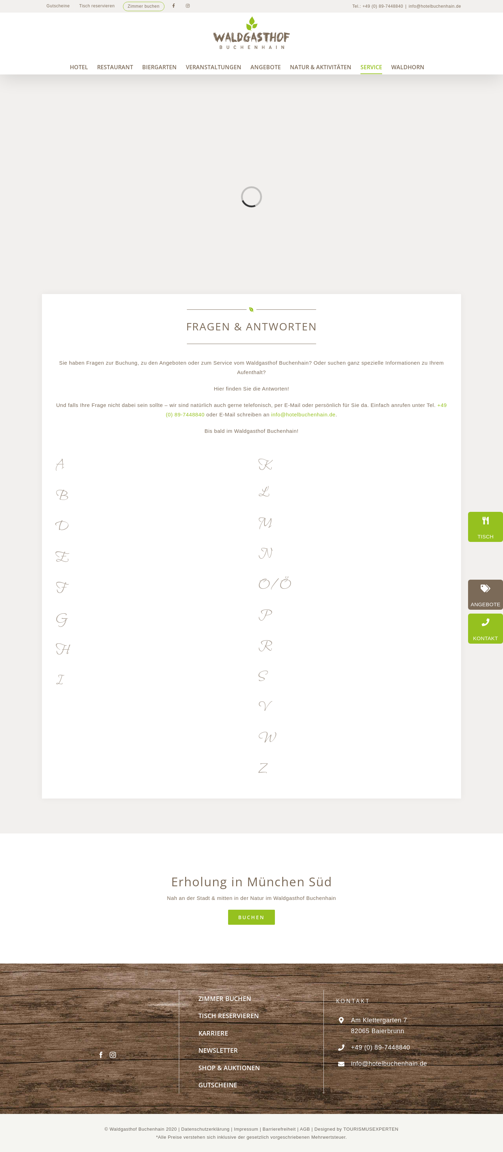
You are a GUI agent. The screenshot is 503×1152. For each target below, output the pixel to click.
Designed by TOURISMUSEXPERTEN (356, 1129)
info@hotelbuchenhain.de (435, 6)
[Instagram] (113, 1055)
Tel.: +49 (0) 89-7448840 (377, 6)
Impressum (247, 1129)
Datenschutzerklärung (205, 1129)
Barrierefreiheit (279, 1129)
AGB (305, 1129)
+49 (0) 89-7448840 (380, 1047)
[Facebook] (101, 1055)
